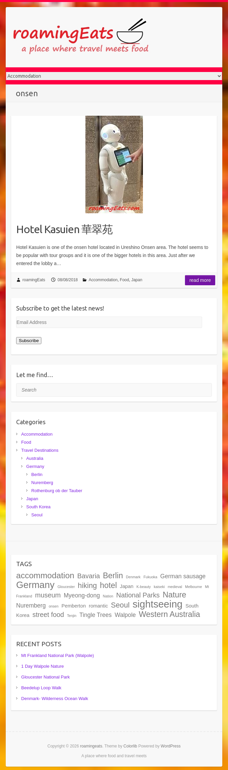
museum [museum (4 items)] (48, 595)
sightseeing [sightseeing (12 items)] (157, 604)
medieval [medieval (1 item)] (175, 587)
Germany (35, 466)
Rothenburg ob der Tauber (56, 490)
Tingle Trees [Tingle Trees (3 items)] (95, 615)
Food (124, 280)
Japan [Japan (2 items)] (126, 586)
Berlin (36, 474)
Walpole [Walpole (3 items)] (125, 615)
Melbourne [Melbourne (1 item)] (193, 587)
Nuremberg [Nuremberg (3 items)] (31, 605)
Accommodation (103, 280)
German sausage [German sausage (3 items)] (183, 576)
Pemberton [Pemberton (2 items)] (74, 606)
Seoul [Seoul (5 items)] (120, 605)
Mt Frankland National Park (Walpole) (57, 655)
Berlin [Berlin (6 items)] (113, 575)
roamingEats (34, 280)
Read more (200, 280)
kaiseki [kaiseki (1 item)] (159, 587)
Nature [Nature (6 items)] (174, 594)
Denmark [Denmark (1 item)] (133, 577)
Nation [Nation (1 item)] (108, 596)
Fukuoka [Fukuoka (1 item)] (150, 577)
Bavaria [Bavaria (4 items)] (88, 576)
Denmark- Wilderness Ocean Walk (54, 698)
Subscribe (29, 340)
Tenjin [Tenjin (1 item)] (71, 616)
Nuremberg (42, 482)
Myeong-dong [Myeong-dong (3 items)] (82, 595)
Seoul (36, 514)
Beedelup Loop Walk (41, 687)
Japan (136, 280)
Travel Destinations (40, 450)
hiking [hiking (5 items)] (87, 585)
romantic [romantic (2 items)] (98, 606)
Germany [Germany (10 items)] (35, 585)
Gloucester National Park (45, 677)
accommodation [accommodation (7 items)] (45, 575)
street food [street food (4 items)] (48, 614)
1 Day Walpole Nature (42, 666)
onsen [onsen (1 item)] (54, 606)
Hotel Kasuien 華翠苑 (64, 229)
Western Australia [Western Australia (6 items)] (169, 614)
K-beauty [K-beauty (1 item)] (144, 587)
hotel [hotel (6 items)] (108, 585)
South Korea (38, 506)
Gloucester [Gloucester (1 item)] (66, 587)
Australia (34, 458)
